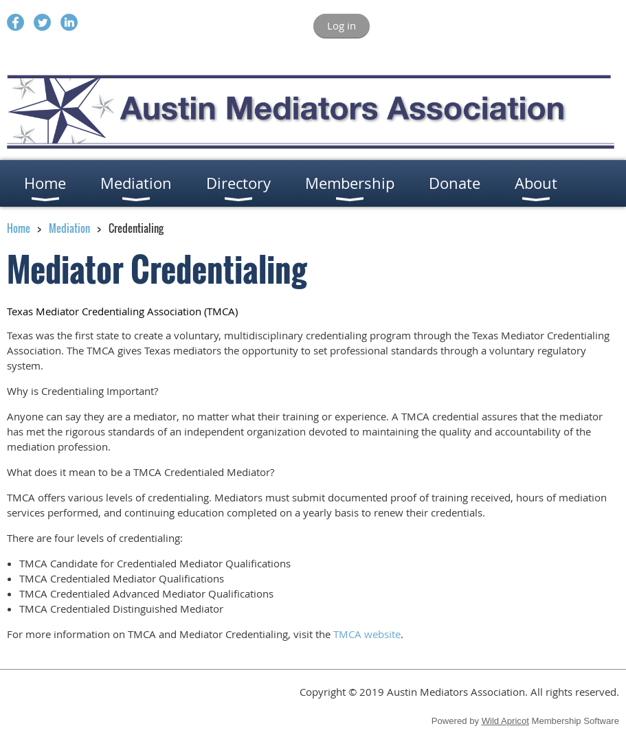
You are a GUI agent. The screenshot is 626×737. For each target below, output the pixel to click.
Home (18, 228)
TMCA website (367, 634)
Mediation (69, 228)
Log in (341, 25)
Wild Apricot (505, 721)
